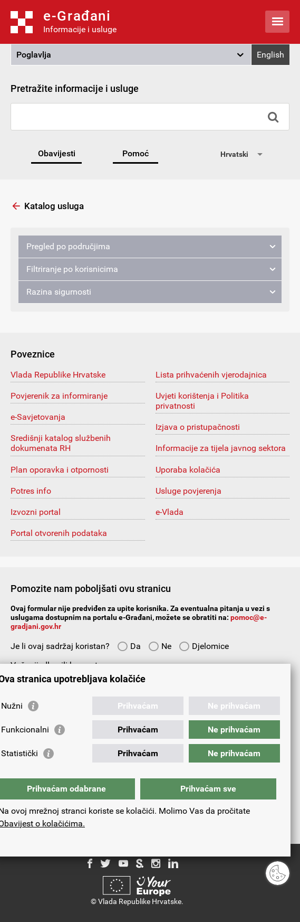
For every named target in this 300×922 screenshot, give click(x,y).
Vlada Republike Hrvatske (58, 375)
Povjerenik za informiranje (59, 396)
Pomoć (135, 153)
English (270, 55)
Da (129, 646)
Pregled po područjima (68, 246)
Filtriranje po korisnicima (72, 269)
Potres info (31, 491)
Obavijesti (56, 153)
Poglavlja (33, 55)
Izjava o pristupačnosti (198, 427)
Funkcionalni (25, 730)
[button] (131, 54)
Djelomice (204, 646)
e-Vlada (169, 512)
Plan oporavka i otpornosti (60, 470)
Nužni (12, 706)
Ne (159, 646)
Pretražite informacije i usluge (75, 88)
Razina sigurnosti (58, 292)
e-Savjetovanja (38, 417)
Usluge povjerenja (188, 491)
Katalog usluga (54, 206)
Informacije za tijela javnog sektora (221, 448)
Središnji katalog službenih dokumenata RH (61, 443)
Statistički (19, 753)
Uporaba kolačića (188, 470)
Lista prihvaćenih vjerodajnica (211, 375)
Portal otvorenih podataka (59, 533)
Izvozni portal (36, 512)
